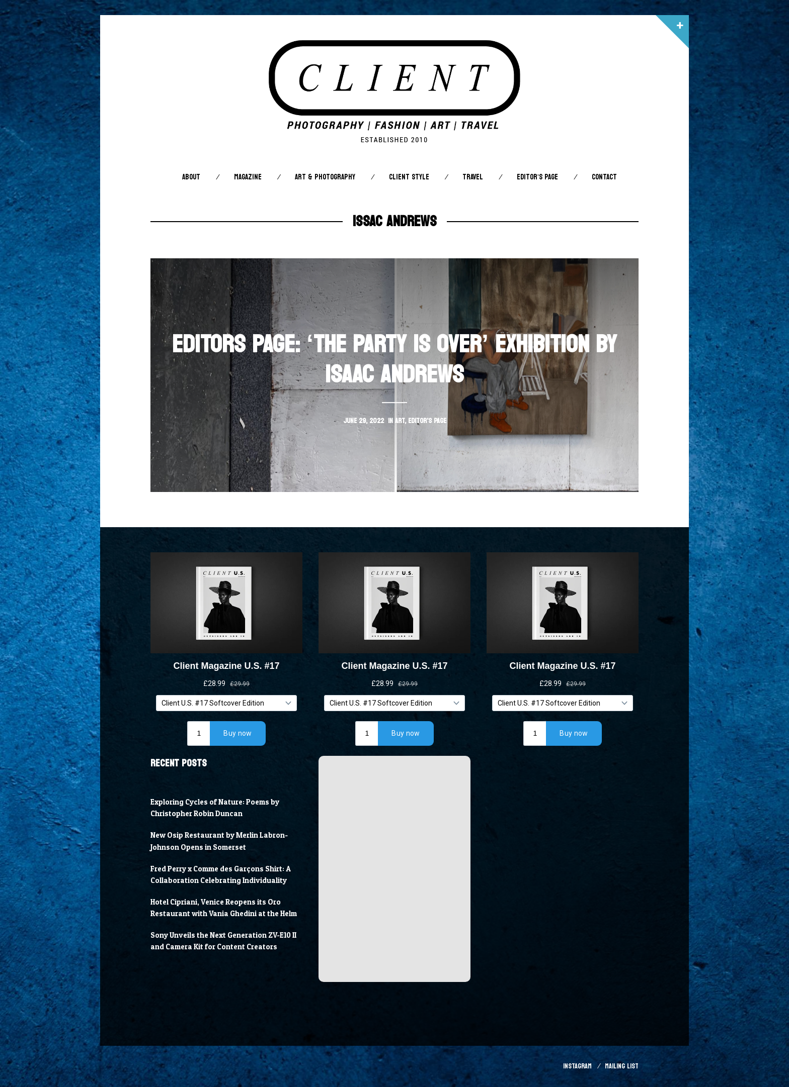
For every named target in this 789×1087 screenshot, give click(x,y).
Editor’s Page (537, 177)
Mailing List (622, 1066)
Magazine (248, 177)
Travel (472, 177)
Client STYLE (409, 177)
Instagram (577, 1066)
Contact (604, 177)
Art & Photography (325, 177)
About (191, 177)
